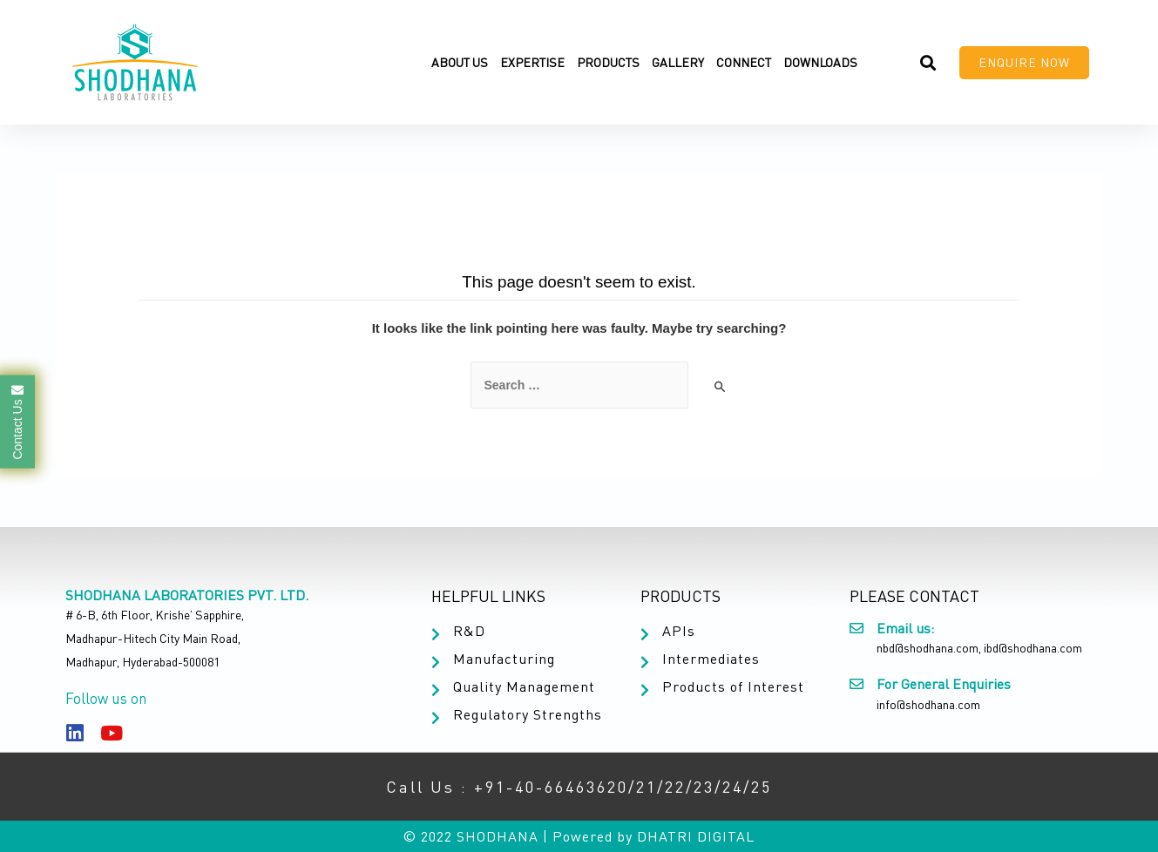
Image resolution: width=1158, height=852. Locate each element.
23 (704, 786)
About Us (459, 62)
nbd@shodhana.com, (929, 647)
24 (732, 786)
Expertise (532, 62)
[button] (1024, 62)
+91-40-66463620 (551, 786)
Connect (743, 62)
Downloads (820, 62)
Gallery (678, 62)
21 (646, 786)
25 (761, 786)
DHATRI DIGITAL (696, 836)
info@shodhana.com (928, 704)
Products (608, 62)
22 (675, 786)
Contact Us (17, 421)
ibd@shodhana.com (1033, 647)
